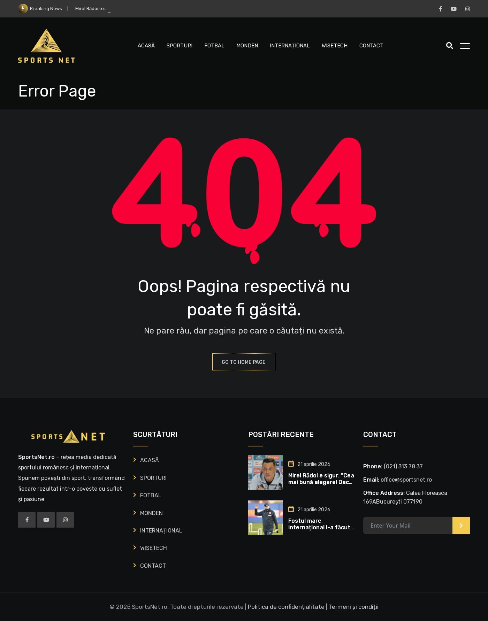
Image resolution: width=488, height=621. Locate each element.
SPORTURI (179, 46)
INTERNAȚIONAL (290, 46)
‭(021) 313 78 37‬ (403, 466)
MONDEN (247, 46)
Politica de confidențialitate (286, 606)
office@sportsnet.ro (406, 479)
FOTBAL (214, 46)
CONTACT (371, 46)
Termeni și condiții (354, 606)
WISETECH (335, 46)
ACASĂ (146, 46)
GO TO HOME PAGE (244, 362)
